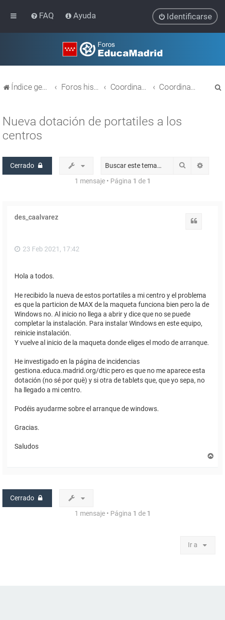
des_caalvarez (36, 217)
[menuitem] (43, 15)
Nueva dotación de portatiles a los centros (92, 128)
